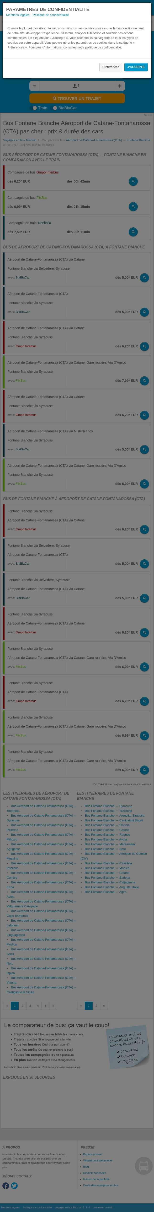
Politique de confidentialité (51, 15)
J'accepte (136, 67)
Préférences (110, 67)
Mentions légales (18, 15)
